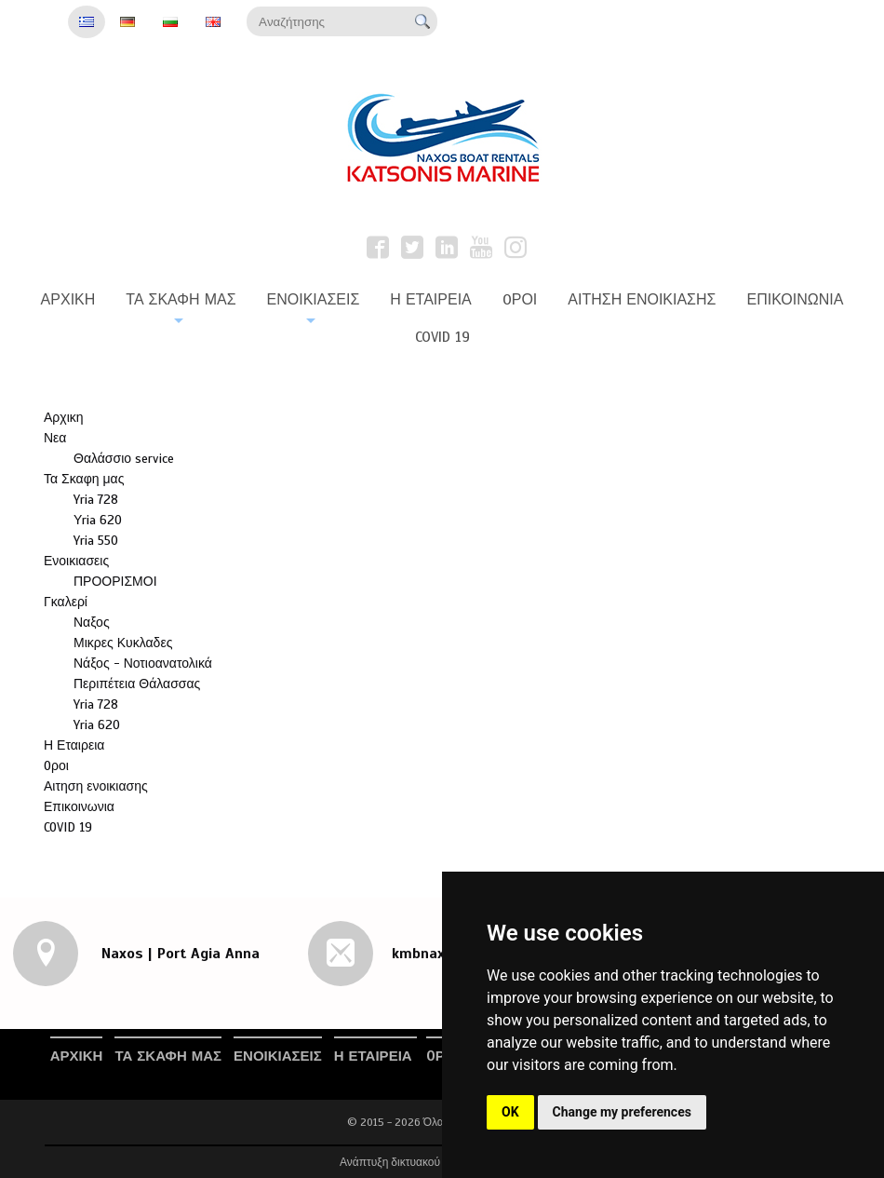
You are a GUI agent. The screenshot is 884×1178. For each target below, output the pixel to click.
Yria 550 (96, 540)
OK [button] (510, 1111)
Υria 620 (98, 520)
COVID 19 (68, 827)
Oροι (56, 766)
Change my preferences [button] (622, 1111)
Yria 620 (97, 725)
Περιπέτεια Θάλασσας (137, 684)
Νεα (55, 438)
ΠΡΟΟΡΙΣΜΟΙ (115, 581)
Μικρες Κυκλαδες (123, 643)
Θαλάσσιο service (124, 459)
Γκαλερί (65, 602)
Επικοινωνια (79, 807)
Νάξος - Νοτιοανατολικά (143, 663)
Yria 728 (96, 500)
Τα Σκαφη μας (84, 479)
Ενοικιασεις (76, 561)
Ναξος (92, 622)
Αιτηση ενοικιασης (96, 786)
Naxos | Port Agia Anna (178, 953)
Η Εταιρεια (74, 745)
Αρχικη (64, 418)
